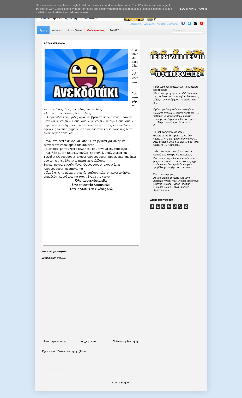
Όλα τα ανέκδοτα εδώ (91, 180)
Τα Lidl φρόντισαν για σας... (169, 131)
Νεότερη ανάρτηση (54, 341)
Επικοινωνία (135, 24)
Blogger (125, 382)
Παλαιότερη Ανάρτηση (125, 341)
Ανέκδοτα (57, 30)
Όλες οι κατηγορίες (164, 174)
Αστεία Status (75, 30)
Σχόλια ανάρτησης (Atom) (72, 351)
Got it (203, 8)
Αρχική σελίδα (89, 341)
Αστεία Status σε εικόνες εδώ (91, 189)
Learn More (188, 8)
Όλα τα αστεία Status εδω (91, 185)
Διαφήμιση (149, 24)
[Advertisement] (91, 215)
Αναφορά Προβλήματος (167, 24)
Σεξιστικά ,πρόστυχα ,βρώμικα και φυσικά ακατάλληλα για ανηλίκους (172, 153)
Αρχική (43, 30)
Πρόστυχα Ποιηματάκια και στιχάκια (173, 109)
